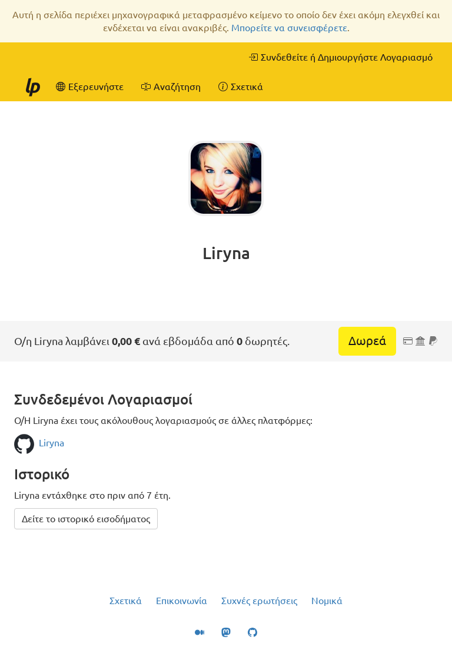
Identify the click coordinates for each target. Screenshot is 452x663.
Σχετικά (125, 600)
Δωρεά (367, 340)
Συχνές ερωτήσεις (259, 600)
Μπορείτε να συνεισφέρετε (289, 27)
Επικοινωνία (181, 600)
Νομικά (327, 600)
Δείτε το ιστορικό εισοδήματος (86, 518)
